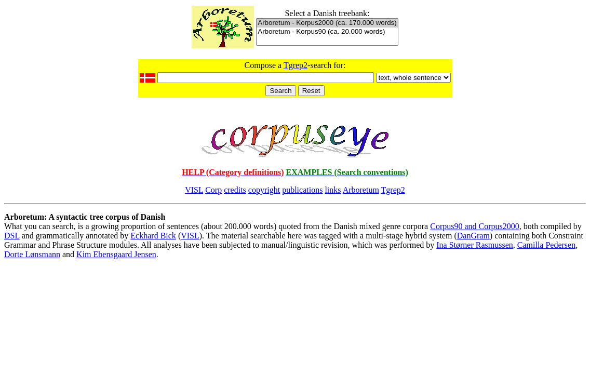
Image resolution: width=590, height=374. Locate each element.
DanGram (473, 235)
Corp (213, 189)
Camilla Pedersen (546, 245)
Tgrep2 (295, 65)
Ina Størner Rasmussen (474, 245)
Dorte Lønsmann (32, 254)
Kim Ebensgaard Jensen (116, 254)
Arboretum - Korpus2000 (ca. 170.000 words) (327, 23)
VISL (194, 189)
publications (302, 189)
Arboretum (361, 189)
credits (235, 189)
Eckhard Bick (153, 235)
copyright (264, 189)
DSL (12, 235)
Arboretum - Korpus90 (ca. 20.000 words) (327, 32)
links (333, 189)
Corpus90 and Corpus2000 (474, 226)
